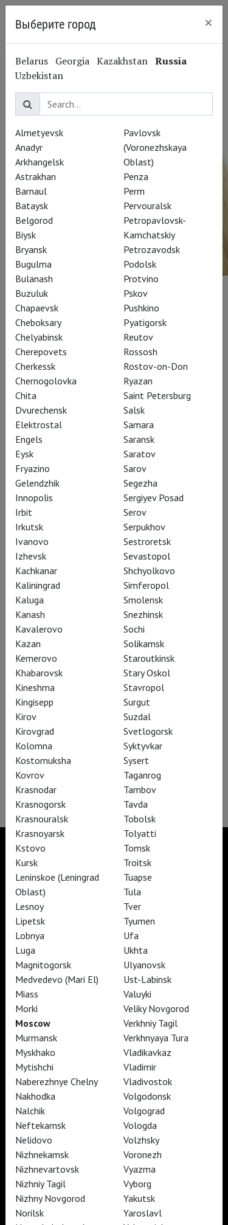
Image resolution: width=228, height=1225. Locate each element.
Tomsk (136, 848)
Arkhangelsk (39, 162)
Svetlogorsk (148, 731)
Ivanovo (32, 541)
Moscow (32, 1023)
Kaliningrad (37, 585)
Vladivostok (147, 1081)
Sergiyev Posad (153, 497)
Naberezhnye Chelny (56, 1081)
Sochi (134, 629)
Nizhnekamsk (42, 1154)
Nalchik (30, 1111)
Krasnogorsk (40, 804)
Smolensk (143, 600)
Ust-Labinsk (147, 979)
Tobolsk (139, 819)
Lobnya (29, 935)
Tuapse (137, 877)
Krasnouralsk (41, 819)
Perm (134, 191)
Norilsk (29, 1213)
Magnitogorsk (43, 965)
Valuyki (137, 994)
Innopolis (34, 497)
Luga (25, 950)
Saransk (138, 439)
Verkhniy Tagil (150, 1023)
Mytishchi (34, 1067)
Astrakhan (35, 176)
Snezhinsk (143, 614)
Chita (25, 395)
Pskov (135, 293)
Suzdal (137, 716)
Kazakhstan (122, 61)
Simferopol (146, 585)
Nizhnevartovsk (47, 1169)
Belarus (31, 61)
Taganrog (142, 775)
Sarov (135, 468)
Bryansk (31, 249)
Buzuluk (31, 293)
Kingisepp (34, 702)
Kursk (26, 862)
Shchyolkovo (149, 570)
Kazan (28, 643)
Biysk (25, 235)
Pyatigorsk (145, 322)
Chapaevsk (36, 308)
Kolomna (33, 746)
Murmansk (36, 1038)
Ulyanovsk (144, 965)
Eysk (24, 454)
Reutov (138, 337)
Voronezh (142, 1154)
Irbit (23, 512)
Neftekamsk (40, 1125)
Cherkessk (35, 366)
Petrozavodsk (151, 249)
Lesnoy (29, 906)
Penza (135, 176)
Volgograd (144, 1111)
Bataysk (31, 206)
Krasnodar (36, 789)
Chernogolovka (46, 381)
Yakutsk (139, 1198)
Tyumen (139, 921)
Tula (132, 892)
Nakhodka (35, 1096)
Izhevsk (30, 556)
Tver (132, 906)
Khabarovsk (39, 673)
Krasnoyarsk (39, 833)
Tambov (139, 789)
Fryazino (32, 468)
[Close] (209, 22)
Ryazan (138, 381)
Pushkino (141, 308)
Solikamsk (143, 643)
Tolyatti (139, 833)
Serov (135, 512)
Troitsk (137, 862)
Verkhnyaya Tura (155, 1038)
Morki (26, 1008)
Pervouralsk (147, 206)
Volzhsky (141, 1140)
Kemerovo (36, 658)
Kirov (25, 716)
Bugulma (33, 264)
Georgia (72, 61)
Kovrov (29, 775)
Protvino (141, 278)
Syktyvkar (142, 746)
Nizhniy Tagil (40, 1184)
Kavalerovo (39, 629)
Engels (29, 439)
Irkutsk (29, 527)
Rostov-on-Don (155, 366)
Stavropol (143, 687)
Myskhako (35, 1052)
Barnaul (31, 191)
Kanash (30, 614)
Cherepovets (41, 351)
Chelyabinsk (39, 337)
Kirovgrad (34, 731)
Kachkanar (36, 570)
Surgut (136, 702)
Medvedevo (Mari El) (56, 979)
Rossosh (140, 351)
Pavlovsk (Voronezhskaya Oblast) (155, 147)
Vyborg (137, 1184)
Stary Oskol (146, 673)
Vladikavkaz (147, 1052)
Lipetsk (30, 921)
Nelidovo (33, 1140)
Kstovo (30, 848)
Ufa (131, 935)
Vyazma (139, 1169)
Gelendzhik (37, 483)
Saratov (139, 454)
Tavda (135, 804)
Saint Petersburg (157, 395)
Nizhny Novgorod (50, 1198)
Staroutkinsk (148, 658)
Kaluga (29, 600)
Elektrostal (38, 424)
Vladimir (139, 1067)
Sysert (136, 760)
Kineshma (35, 687)
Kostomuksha (43, 760)
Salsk (134, 410)
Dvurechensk (41, 410)
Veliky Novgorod (156, 1008)
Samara (138, 424)
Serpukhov (144, 527)
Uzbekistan (39, 75)
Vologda (140, 1125)
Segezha (140, 483)
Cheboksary (38, 322)
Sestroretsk (147, 541)
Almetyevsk (39, 133)
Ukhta (135, 950)
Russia (171, 61)
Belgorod (34, 220)
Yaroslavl (142, 1213)
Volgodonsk (147, 1096)
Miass (26, 994)
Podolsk (139, 264)
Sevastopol (146, 556)
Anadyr (29, 147)
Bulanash (34, 278)
